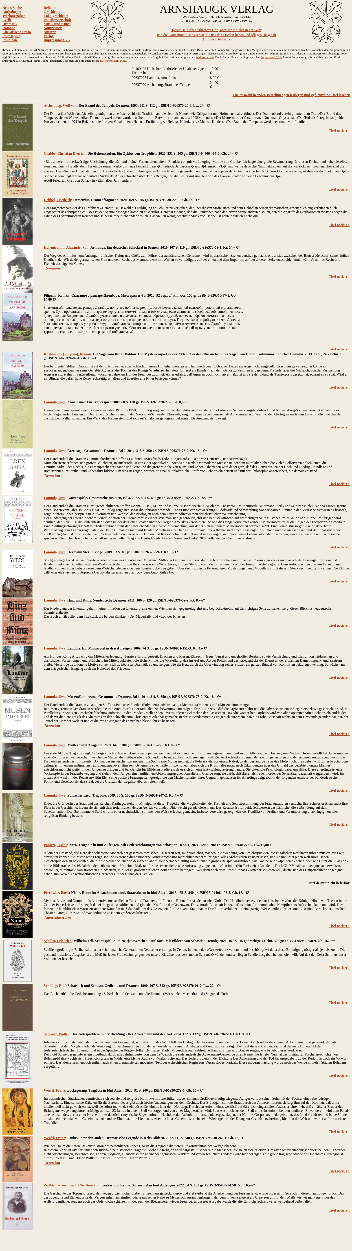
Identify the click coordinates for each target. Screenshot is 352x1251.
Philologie (10, 40)
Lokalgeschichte (56, 16)
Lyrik (6, 20)
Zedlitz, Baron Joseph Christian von (71, 1185)
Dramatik (10, 24)
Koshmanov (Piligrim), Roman (67, 354)
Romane (8, 28)
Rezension (52, 268)
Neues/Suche (12, 8)
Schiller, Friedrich (58, 941)
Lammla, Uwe (54, 402)
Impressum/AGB (57, 40)
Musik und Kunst (57, 24)
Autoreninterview (58, 917)
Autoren (50, 32)
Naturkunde (53, 28)
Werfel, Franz (54, 1090)
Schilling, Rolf (55, 986)
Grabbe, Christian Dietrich (64, 153)
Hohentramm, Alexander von (66, 247)
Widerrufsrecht (205, 57)
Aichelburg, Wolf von (60, 105)
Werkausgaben (13, 16)
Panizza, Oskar (55, 845)
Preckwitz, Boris (56, 893)
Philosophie (11, 36)
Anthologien (11, 12)
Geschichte (52, 12)
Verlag (49, 36)
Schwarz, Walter (56, 1034)
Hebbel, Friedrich (57, 200)
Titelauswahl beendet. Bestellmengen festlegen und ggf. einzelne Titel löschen (291, 95)
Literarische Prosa (16, 32)
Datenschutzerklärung (113, 60)
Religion (50, 8)
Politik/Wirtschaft (57, 20)
